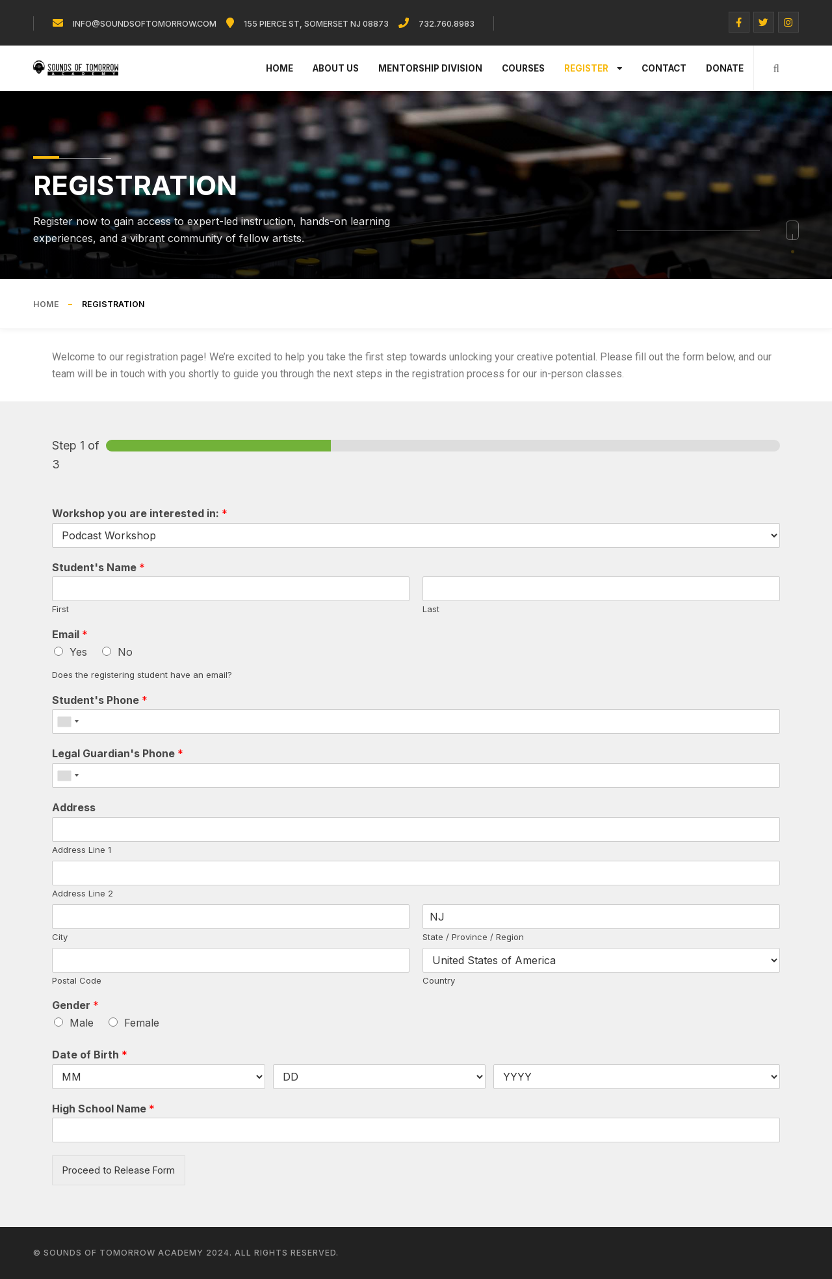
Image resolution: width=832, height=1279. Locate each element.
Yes (78, 651)
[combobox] (68, 721)
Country (438, 980)
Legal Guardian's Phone (117, 753)
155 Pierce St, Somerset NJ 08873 (316, 24)
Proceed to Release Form (118, 1170)
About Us (336, 68)
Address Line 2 (82, 893)
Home (279, 68)
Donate (725, 68)
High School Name (103, 1108)
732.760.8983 (446, 24)
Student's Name (98, 567)
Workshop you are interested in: (140, 513)
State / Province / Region (473, 937)
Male (82, 1022)
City (60, 937)
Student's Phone (100, 700)
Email (70, 634)
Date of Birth (89, 1054)
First (60, 609)
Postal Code (76, 980)
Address (74, 807)
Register (593, 68)
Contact (664, 68)
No (125, 651)
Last (430, 609)
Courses (523, 68)
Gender (75, 1005)
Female (141, 1022)
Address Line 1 (81, 849)
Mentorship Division (430, 68)
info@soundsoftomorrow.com (144, 24)
